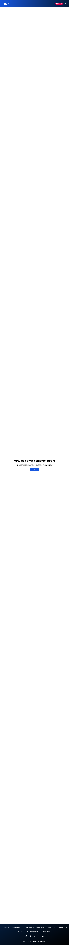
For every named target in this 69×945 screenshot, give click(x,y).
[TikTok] (39, 936)
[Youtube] (43, 936)
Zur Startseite (34, 469)
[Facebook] (26, 936)
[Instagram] (30, 936)
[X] (34, 936)
